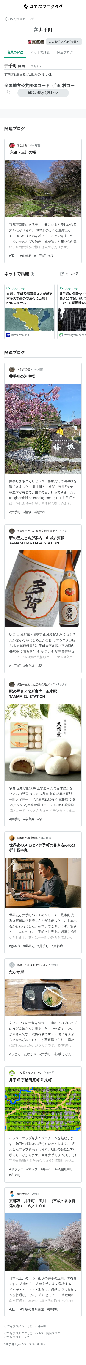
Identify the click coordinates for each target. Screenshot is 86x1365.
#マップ (32, 1169)
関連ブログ (65, 52)
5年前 (50, 1072)
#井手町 (40, 256)
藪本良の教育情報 (28, 838)
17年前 (34, 1194)
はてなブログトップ (16, 1337)
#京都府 (26, 256)
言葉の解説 (15, 52)
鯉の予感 (22, 1194)
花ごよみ (22, 145)
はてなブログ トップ (19, 19)
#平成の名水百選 (32, 1309)
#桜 (50, 256)
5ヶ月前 (38, 369)
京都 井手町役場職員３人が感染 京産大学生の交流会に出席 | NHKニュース (29, 298)
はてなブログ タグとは (18, 1333)
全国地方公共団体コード (27, 85)
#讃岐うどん (62, 1054)
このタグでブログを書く (64, 41)
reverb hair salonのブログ (32, 965)
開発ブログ (53, 1333)
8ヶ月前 (46, 838)
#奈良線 (29, 666)
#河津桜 (40, 512)
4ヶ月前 (35, 145)
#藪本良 (15, 946)
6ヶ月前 (63, 531)
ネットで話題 (40, 52)
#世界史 (29, 946)
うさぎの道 (23, 369)
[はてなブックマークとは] (32, 274)
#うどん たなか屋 (23, 1054)
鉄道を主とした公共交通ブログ (36, 531)
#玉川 (13, 256)
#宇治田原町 (64, 1169)
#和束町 (15, 1175)
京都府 (9, 74)
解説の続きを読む (43, 93)
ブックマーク (15, 288)
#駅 (39, 666)
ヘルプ (39, 1333)
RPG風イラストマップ (30, 1072)
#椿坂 (27, 512)
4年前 (54, 965)
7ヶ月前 (63, 684)
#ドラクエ (16, 1169)
